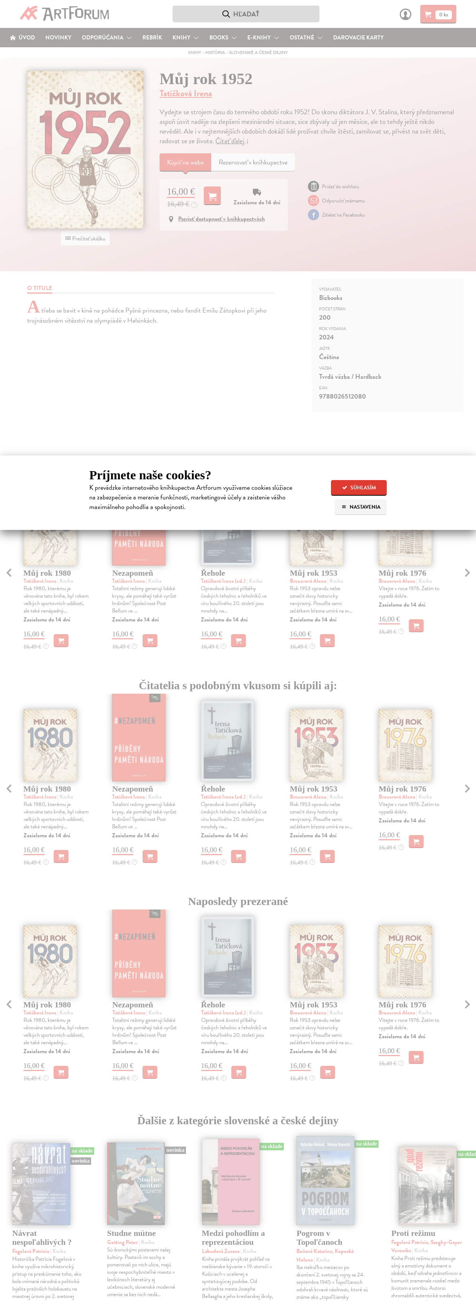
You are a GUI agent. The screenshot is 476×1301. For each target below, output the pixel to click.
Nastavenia (360, 507)
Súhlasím (359, 488)
